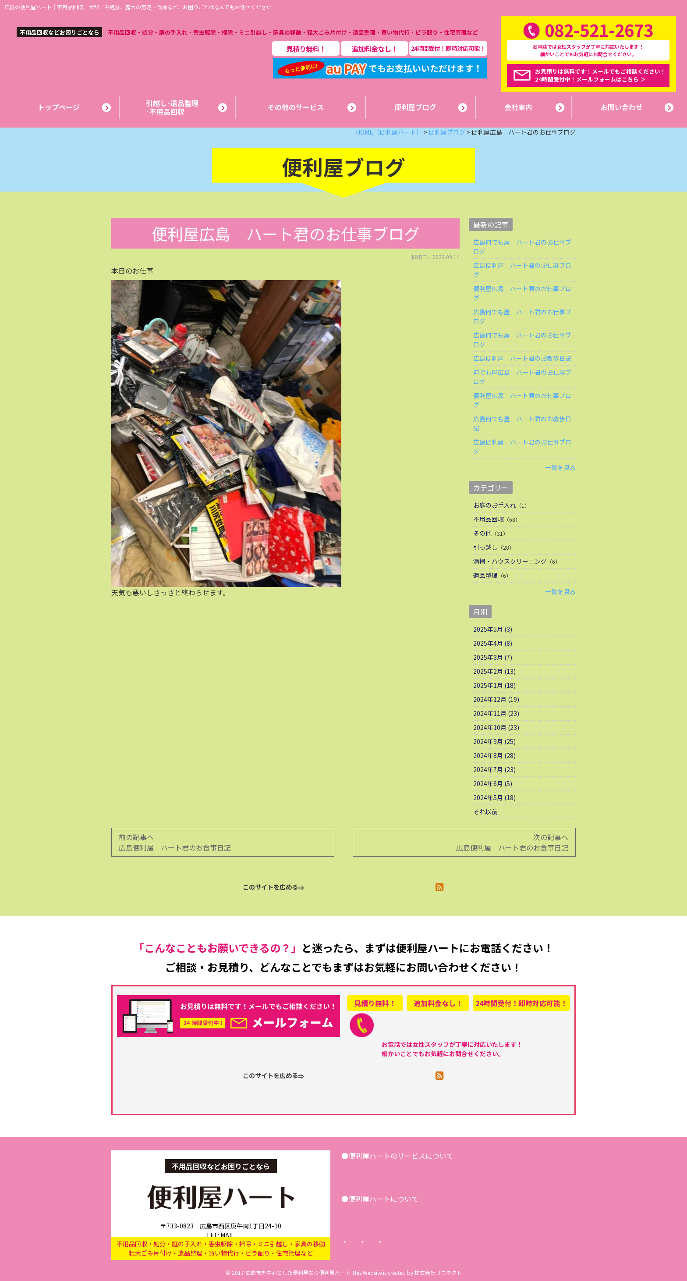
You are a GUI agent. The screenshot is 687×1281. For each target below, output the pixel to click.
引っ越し (485, 547)
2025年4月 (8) (492, 643)
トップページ (366, 1242)
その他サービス (474, 1171)
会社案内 (368, 1214)
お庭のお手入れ (494, 505)
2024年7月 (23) (494, 769)
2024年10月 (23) (496, 727)
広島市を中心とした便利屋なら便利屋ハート (298, 1272)
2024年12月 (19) (496, 699)
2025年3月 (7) (492, 657)
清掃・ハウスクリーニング (510, 561)
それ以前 (485, 811)
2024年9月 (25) (494, 741)
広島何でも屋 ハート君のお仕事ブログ (522, 247)
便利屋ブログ (415, 1214)
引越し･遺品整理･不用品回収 (396, 1171)
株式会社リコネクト (438, 1272)
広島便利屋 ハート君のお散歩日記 (522, 358)
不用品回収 (488, 519)
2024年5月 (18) (494, 797)
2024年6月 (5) (492, 783)
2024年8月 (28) (494, 755)
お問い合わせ (530, 1171)
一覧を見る (560, 467)
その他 (482, 533)
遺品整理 (485, 575)
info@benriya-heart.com (256, 1226)
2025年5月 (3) (492, 629)
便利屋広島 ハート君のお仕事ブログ (522, 293)
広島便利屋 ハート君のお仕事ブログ (522, 270)
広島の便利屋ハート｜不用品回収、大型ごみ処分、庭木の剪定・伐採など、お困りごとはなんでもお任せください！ (140, 7)
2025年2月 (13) (494, 671)
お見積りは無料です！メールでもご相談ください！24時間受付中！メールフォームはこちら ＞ (600, 75)
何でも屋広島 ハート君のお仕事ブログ (522, 377)
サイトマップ (500, 1242)
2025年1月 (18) (494, 685)
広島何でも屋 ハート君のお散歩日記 (522, 423)
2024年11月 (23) (496, 713)
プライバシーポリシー (433, 1242)
